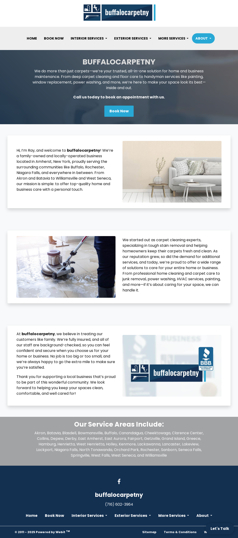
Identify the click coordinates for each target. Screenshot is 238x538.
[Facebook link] (119, 482)
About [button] (201, 38)
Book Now (54, 38)
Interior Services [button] (87, 38)
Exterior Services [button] (131, 38)
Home (32, 38)
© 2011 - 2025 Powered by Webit (42, 532)
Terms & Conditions (180, 532)
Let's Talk (220, 528)
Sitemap (149, 532)
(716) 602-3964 (119, 504)
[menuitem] (31, 38)
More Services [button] (172, 38)
